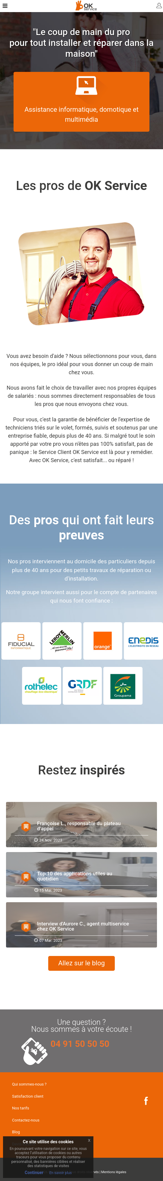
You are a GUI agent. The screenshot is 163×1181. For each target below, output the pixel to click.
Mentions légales (113, 1172)
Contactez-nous (25, 1120)
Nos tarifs (20, 1108)
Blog (16, 1132)
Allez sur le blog (81, 963)
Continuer (34, 1172)
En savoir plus (60, 1173)
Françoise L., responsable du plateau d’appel (79, 826)
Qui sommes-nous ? (29, 1084)
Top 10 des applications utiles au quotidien (74, 876)
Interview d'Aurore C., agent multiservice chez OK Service (83, 926)
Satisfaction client (27, 1096)
